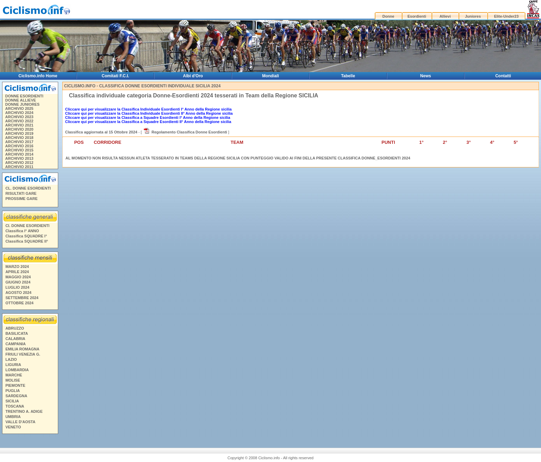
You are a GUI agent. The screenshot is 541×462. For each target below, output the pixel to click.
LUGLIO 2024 (17, 287)
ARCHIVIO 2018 (19, 138)
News (425, 75)
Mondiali (270, 75)
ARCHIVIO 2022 (19, 121)
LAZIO (11, 359)
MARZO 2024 (17, 266)
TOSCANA (15, 406)
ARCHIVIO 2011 (19, 167)
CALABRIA (15, 339)
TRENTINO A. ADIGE (24, 411)
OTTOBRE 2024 (20, 303)
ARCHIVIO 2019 (19, 133)
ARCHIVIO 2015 (19, 150)
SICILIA (12, 401)
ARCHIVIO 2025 (19, 108)
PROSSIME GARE (22, 199)
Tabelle (348, 75)
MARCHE (14, 375)
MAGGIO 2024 (18, 277)
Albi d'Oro (193, 75)
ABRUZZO (15, 328)
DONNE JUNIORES (22, 104)
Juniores (473, 16)
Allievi (445, 16)
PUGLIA (13, 391)
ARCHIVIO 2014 (19, 154)
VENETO (13, 427)
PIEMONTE (15, 385)
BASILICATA (17, 333)
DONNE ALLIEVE (20, 100)
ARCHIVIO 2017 (19, 142)
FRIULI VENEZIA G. (23, 354)
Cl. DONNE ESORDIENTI (28, 226)
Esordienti (416, 16)
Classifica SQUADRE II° (27, 241)
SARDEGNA (16, 396)
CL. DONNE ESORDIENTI (28, 188)
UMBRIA (13, 417)
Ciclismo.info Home (37, 75)
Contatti (503, 75)
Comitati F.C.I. (115, 75)
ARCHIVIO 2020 (19, 129)
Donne (388, 16)
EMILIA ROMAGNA (22, 349)
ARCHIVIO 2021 (19, 125)
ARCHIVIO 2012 (19, 162)
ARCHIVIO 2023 (19, 117)
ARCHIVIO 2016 (19, 146)
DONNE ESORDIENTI (24, 96)
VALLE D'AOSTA (21, 422)
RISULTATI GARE (21, 193)
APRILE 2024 (17, 272)
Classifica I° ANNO (22, 231)
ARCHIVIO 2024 (19, 113)
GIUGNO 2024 (18, 282)
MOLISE (13, 380)
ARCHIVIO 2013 (19, 158)
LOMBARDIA (17, 370)
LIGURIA (13, 365)
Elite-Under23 (506, 16)
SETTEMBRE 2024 (22, 298)
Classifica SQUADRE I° (26, 236)
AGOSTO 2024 (19, 292)
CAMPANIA (16, 344)
